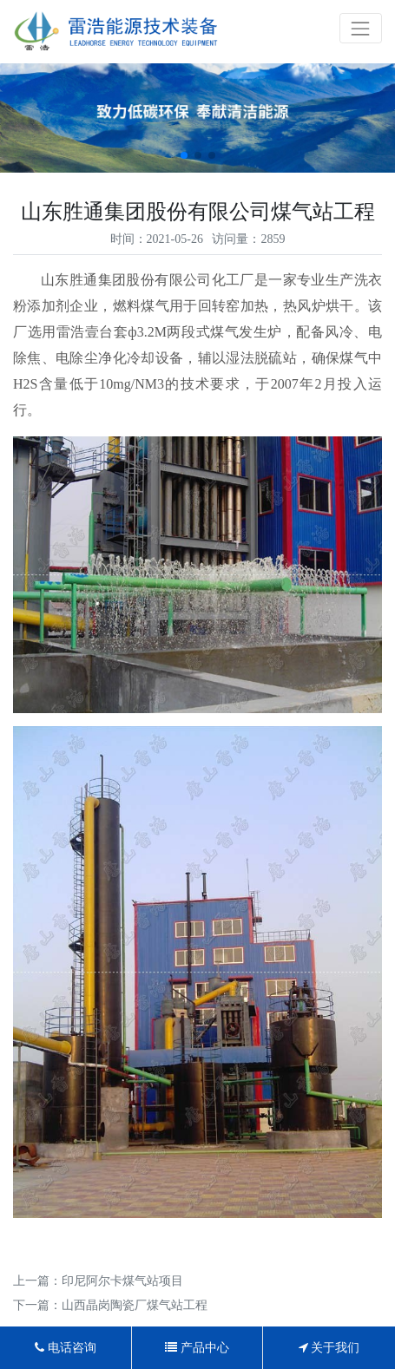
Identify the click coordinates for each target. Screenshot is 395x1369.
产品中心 (197, 1347)
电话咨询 (65, 1347)
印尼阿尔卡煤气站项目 (122, 1280)
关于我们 (329, 1347)
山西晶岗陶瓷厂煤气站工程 (134, 1305)
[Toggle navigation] (360, 28)
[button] (184, 155)
